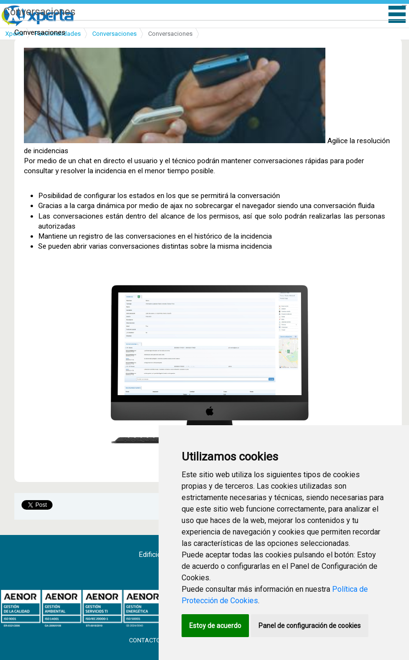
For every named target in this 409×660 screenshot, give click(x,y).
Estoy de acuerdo (215, 625)
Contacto (145, 640)
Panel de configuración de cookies (309, 625)
